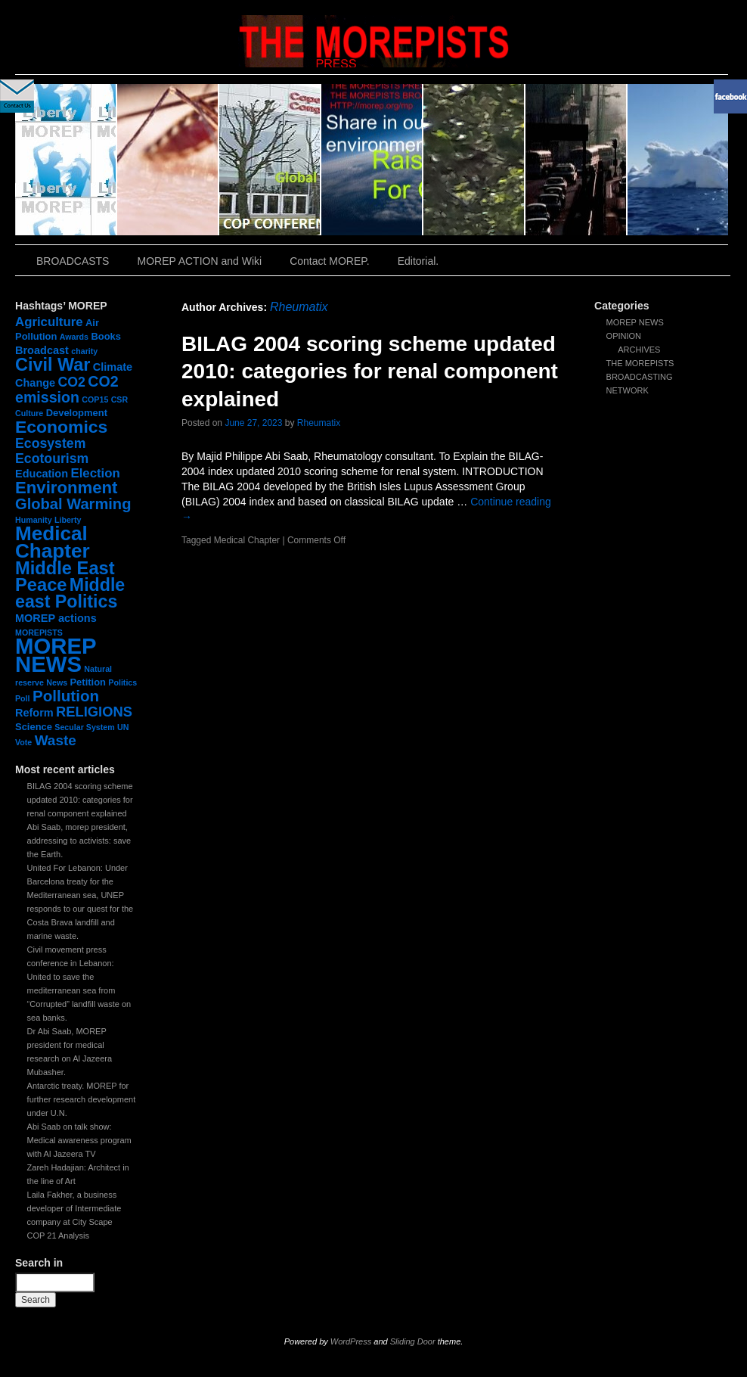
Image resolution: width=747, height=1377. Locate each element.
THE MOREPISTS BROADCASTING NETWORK (640, 377)
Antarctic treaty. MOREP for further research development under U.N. (81, 1099)
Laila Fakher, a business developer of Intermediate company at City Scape (74, 1208)
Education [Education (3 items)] (41, 474)
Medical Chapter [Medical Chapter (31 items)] (52, 542)
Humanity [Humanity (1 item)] (33, 519)
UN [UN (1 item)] (123, 727)
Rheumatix (298, 306)
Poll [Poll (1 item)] (22, 698)
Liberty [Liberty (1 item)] (68, 519)
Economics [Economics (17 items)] (61, 427)
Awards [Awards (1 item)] (74, 336)
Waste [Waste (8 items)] (55, 740)
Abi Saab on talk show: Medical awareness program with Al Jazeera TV (79, 1140)
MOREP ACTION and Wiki (199, 261)
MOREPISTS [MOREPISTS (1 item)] (39, 632)
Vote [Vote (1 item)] (23, 742)
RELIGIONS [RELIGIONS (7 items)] (94, 712)
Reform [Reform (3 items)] (34, 713)
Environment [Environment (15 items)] (66, 487)
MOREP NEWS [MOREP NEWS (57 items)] (55, 654)
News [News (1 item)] (56, 682)
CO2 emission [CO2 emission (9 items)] (67, 389)
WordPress (350, 1341)
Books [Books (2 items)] (106, 336)
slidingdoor (66, 159)
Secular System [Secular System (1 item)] (84, 727)
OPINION (623, 335)
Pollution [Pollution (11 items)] (66, 695)
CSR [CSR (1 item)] (120, 399)
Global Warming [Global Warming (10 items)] (73, 504)
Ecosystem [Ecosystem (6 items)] (50, 443)
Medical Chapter (247, 540)
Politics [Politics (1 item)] (122, 682)
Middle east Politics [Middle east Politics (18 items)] (70, 593)
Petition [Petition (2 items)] (88, 682)
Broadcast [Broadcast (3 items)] (42, 350)
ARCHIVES (639, 349)
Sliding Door (412, 1341)
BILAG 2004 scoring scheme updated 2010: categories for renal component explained (80, 800)
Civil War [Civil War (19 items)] (52, 365)
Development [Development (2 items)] (76, 412)
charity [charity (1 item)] (84, 351)
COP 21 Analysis (58, 1235)
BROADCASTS (72, 261)
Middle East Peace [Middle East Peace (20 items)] (65, 576)
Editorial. (418, 261)
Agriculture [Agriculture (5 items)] (49, 322)
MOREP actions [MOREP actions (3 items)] (56, 618)
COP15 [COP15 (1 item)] (95, 399)
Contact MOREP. (330, 261)
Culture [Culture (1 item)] (29, 413)
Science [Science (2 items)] (33, 726)
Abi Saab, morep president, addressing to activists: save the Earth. (79, 840)
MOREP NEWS (635, 322)
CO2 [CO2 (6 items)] (71, 382)
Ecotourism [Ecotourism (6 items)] (51, 458)
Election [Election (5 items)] (94, 473)
